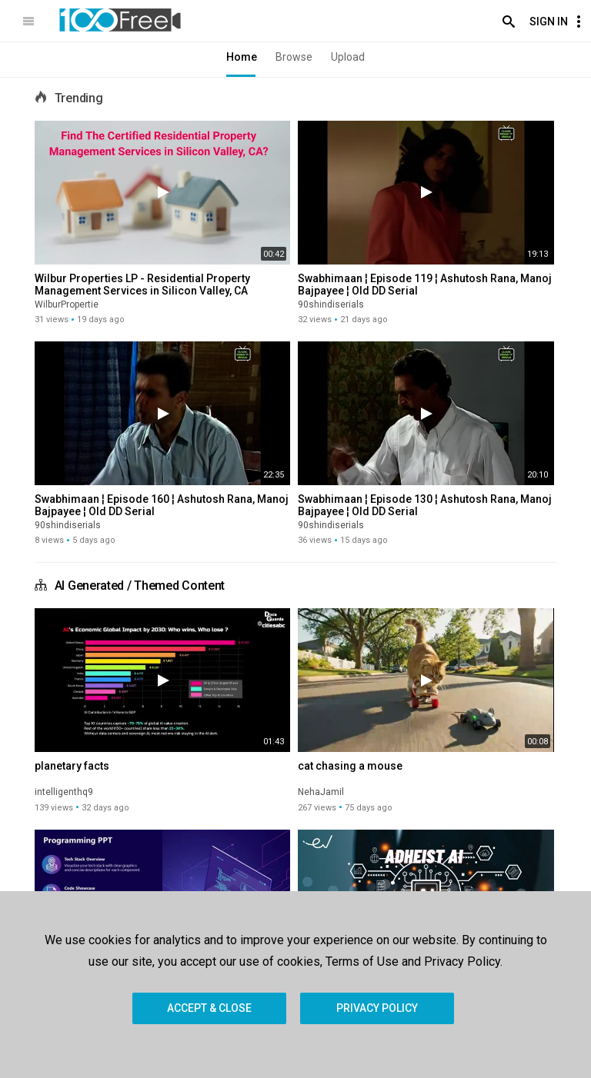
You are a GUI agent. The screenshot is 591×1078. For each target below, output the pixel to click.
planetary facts (72, 766)
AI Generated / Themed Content (140, 585)
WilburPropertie (66, 304)
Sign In (548, 21)
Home (241, 57)
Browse (293, 57)
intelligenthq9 (64, 792)
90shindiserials (331, 304)
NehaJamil (321, 792)
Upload (348, 57)
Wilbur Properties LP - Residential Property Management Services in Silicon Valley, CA (142, 284)
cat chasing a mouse (350, 766)
